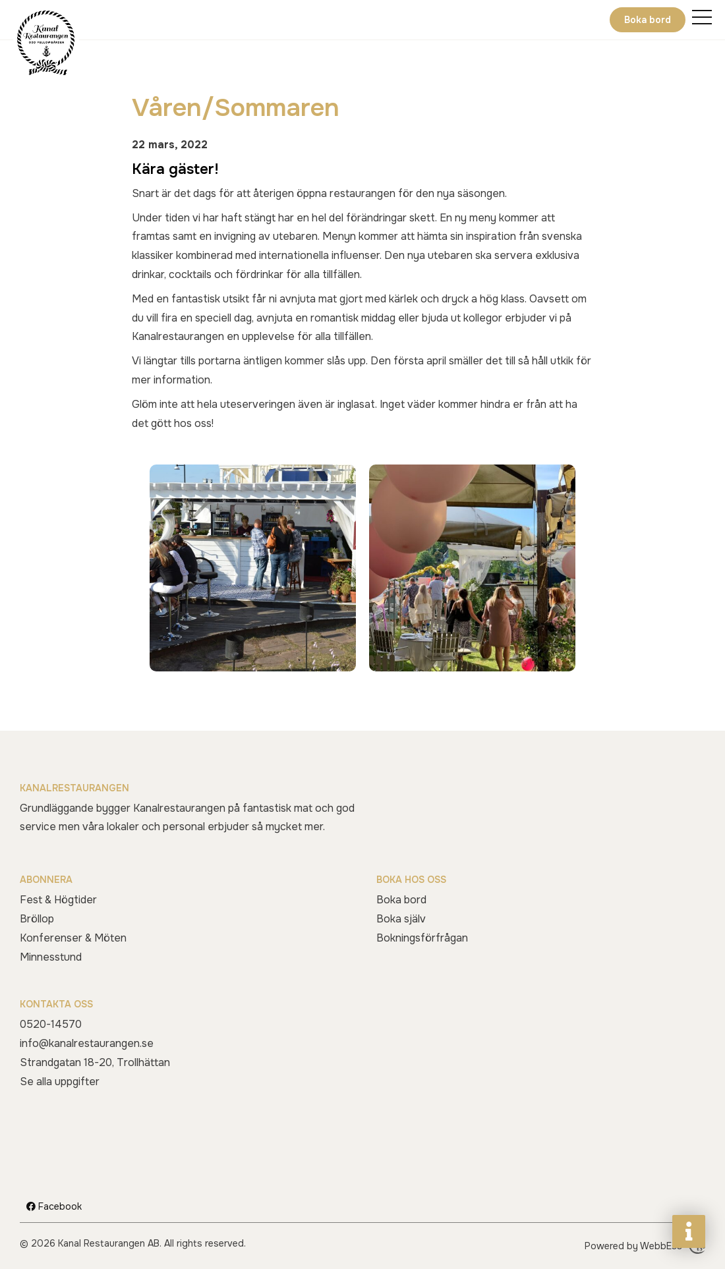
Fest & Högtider (58, 900)
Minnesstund (51, 957)
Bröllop (37, 919)
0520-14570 (51, 1024)
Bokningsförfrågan (422, 938)
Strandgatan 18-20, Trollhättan (95, 1062)
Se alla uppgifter (60, 1081)
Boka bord (647, 20)
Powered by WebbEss (645, 1246)
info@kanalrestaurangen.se (87, 1043)
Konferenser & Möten (73, 938)
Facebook (54, 1206)
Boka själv (401, 919)
